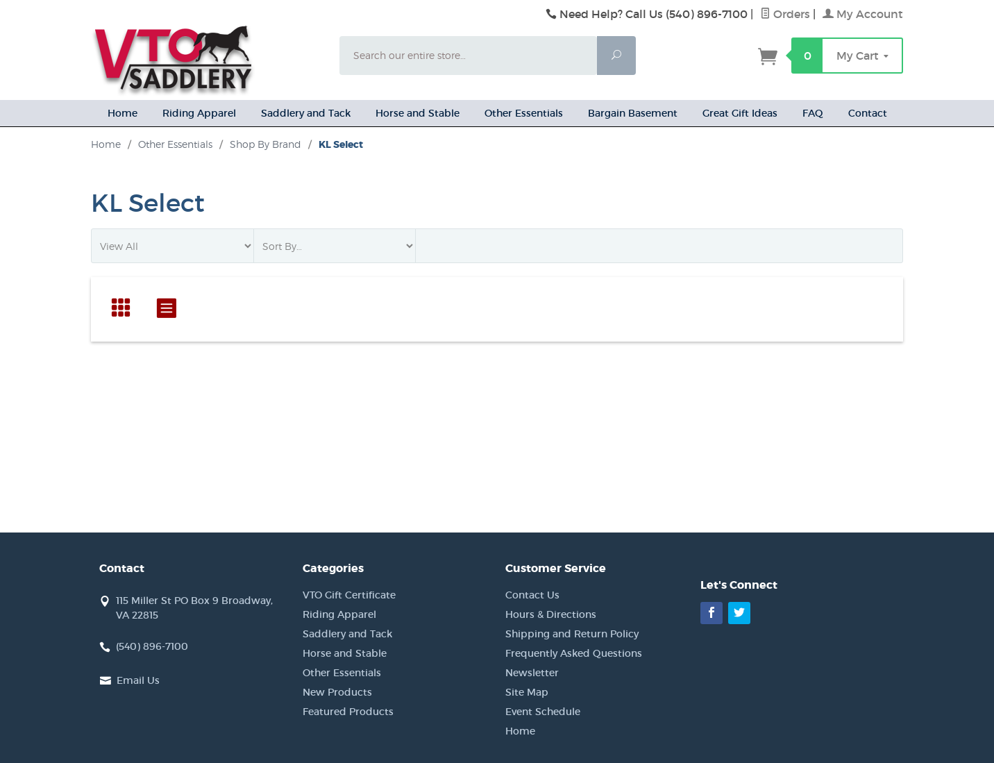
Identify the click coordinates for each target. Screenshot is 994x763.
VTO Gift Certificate (349, 595)
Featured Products (348, 711)
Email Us (138, 680)
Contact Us (532, 595)
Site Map (526, 692)
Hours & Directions (550, 614)
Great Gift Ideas (739, 113)
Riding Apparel (199, 113)
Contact (867, 113)
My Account (863, 14)
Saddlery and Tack (306, 113)
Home (122, 113)
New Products (337, 692)
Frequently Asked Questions (573, 653)
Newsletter (532, 672)
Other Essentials (524, 113)
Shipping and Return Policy (572, 634)
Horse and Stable (418, 113)
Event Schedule (542, 711)
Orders (785, 14)
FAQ (812, 113)
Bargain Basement (632, 113)
